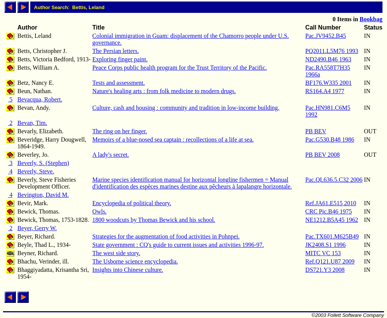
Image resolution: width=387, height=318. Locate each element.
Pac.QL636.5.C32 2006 (333, 179)
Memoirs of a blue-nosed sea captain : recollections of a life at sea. (173, 139)
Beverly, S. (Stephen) (43, 163)
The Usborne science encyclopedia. (135, 261)
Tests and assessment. (118, 83)
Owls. (99, 211)
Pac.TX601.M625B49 (332, 236)
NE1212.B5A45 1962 (331, 220)
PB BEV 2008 (322, 154)
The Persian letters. (115, 51)
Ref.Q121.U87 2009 (329, 261)
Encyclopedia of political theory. (131, 203)
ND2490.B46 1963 (328, 59)
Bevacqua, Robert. (39, 99)
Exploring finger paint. (119, 59)
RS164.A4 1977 (324, 91)
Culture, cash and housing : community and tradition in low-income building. (185, 107)
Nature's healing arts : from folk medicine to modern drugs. (164, 91)
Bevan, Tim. (32, 123)
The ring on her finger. (119, 131)
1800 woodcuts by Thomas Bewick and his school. (153, 220)
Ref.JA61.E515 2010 (330, 203)
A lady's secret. (110, 154)
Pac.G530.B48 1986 (329, 139)
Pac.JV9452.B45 (325, 36)
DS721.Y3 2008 (325, 270)
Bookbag (371, 19)
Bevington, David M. (43, 195)
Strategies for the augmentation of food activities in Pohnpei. (166, 236)
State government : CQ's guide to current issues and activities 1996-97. (178, 245)
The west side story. (116, 253)
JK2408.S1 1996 (325, 245)
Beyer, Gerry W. (37, 228)
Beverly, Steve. (35, 171)
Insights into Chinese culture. (127, 270)
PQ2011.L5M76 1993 (331, 51)
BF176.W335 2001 (328, 83)
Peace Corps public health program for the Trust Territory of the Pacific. (179, 67)
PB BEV (316, 131)
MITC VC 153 (323, 253)
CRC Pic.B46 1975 (328, 211)
